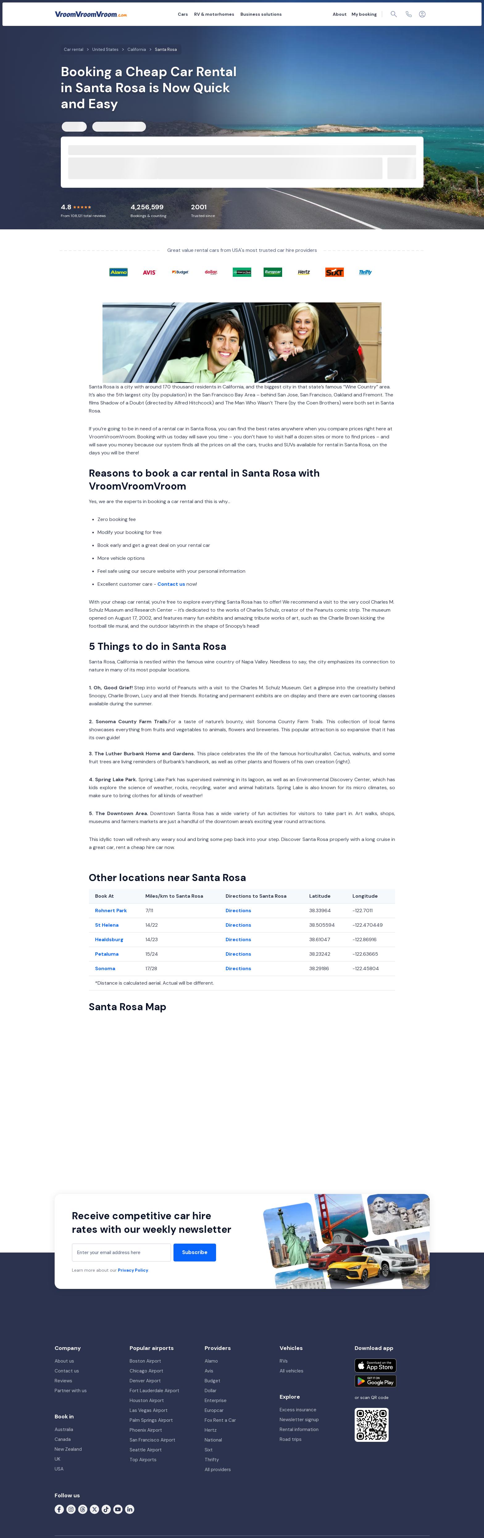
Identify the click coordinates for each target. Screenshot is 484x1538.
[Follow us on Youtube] (118, 1509)
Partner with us (71, 1391)
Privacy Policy (133, 1270)
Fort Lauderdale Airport (154, 1391)
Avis (209, 1371)
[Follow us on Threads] (82, 1509)
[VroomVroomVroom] (91, 14)
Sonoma (105, 968)
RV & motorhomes (214, 14)
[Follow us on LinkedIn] (129, 1509)
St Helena (107, 925)
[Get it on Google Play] (375, 1381)
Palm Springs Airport (151, 1420)
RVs (284, 1361)
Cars (183, 14)
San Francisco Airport (152, 1440)
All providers (218, 1469)
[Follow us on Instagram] (71, 1509)
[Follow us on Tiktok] (106, 1509)
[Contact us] (408, 14)
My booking (364, 14)
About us (64, 1361)
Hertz (211, 1430)
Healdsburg (109, 939)
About (340, 14)
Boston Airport (145, 1361)
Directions (238, 910)
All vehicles (291, 1371)
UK (57, 1459)
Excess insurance (298, 1410)
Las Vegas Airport (149, 1410)
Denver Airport (145, 1381)
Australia (64, 1429)
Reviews (63, 1381)
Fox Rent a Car (220, 1420)
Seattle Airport (146, 1450)
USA (59, 1469)
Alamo (211, 1361)
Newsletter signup (299, 1420)
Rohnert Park (111, 910)
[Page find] (394, 14)
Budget (212, 1381)
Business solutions (261, 14)
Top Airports (143, 1460)
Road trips (291, 1439)
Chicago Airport (146, 1371)
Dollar (210, 1391)
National (213, 1440)
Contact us (171, 584)
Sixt (209, 1450)
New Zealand (68, 1449)
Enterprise (216, 1400)
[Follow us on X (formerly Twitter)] (94, 1509)
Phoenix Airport (146, 1430)
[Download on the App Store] (375, 1365)
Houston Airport (147, 1400)
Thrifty (212, 1460)
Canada (63, 1439)
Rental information (299, 1429)
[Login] (422, 14)
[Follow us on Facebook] (59, 1509)
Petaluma (107, 954)
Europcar (214, 1410)
